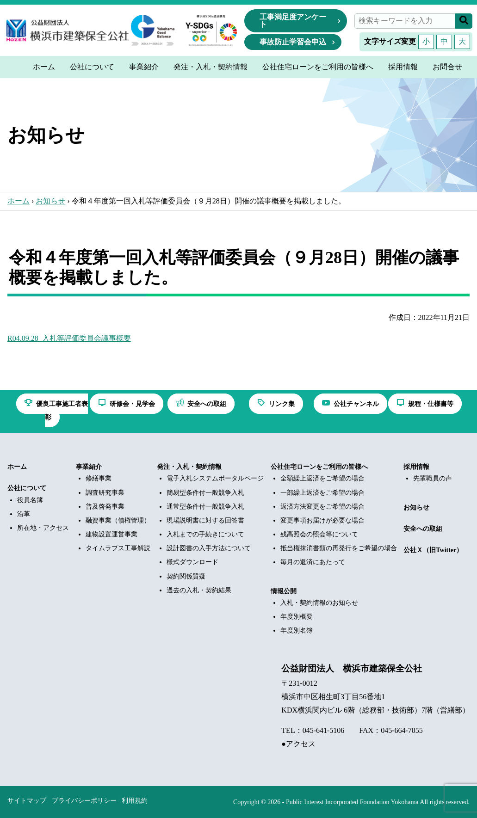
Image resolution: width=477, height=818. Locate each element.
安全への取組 (422, 528)
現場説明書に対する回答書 (205, 520)
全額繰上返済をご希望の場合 (322, 478)
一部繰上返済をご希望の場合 (322, 492)
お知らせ (50, 201)
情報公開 (284, 591)
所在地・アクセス (43, 527)
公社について (26, 488)
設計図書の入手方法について (209, 548)
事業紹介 (89, 466)
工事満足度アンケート (293, 20)
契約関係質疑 (186, 576)
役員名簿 (30, 500)
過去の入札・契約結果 (199, 590)
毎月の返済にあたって (312, 562)
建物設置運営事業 (111, 534)
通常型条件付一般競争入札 (205, 506)
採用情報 (416, 466)
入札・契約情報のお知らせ (319, 602)
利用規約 (135, 800)
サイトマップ (26, 800)
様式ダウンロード (192, 562)
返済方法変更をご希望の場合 (322, 506)
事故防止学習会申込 (293, 42)
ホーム (18, 201)
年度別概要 (296, 616)
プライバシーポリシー (84, 800)
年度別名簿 (296, 630)
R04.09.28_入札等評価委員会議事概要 (69, 338)
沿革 (23, 513)
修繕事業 (99, 478)
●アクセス (298, 744)
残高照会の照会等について (319, 534)
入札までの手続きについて (205, 534)
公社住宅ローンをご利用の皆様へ (319, 466)
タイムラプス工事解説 (118, 548)
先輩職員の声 (432, 478)
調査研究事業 (105, 492)
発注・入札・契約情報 (189, 466)
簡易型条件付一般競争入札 (205, 492)
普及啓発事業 (105, 506)
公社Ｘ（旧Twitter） (433, 550)
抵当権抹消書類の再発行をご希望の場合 (338, 548)
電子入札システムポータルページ (215, 478)
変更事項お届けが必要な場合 (322, 520)
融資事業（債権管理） (118, 520)
